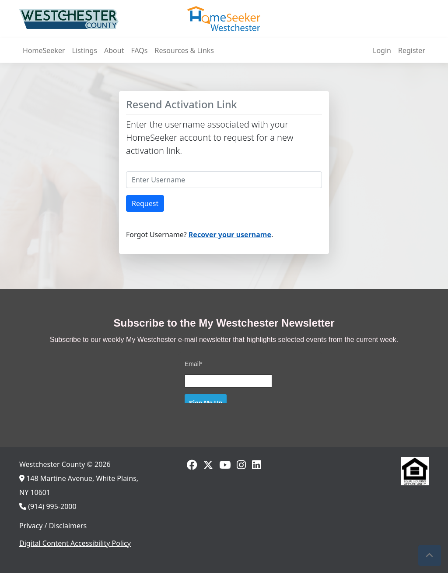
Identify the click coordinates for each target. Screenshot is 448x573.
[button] (429, 555)
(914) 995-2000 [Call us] (48, 506)
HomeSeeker (44, 50)
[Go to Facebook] (192, 465)
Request (145, 203)
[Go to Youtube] (225, 465)
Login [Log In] (382, 50)
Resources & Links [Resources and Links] (184, 50)
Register (411, 50)
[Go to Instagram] (241, 465)
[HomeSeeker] (224, 19)
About (114, 50)
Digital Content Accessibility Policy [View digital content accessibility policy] (75, 543)
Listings (84, 50)
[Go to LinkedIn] (256, 465)
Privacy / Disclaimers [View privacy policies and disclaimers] (53, 525)
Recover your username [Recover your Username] (230, 234)
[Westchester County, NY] (69, 19)
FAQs (139, 50)
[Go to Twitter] (208, 465)
